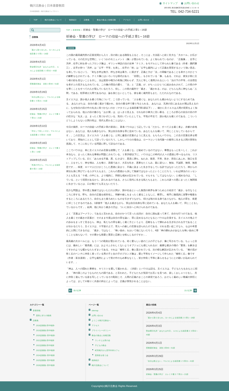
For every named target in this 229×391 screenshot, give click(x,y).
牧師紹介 (73, 20)
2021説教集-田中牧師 (45, 340)
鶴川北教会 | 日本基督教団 (47, 5)
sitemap (95, 310)
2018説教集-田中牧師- (45, 325)
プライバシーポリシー (101, 330)
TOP (36, 20)
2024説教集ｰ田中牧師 (45, 355)
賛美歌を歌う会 (101, 355)
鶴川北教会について (53, 20)
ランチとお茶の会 (102, 340)
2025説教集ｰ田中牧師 (45, 360)
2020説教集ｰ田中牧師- (45, 335)
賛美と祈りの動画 (43, 315)
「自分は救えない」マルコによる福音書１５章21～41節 (170, 361)
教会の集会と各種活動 (106, 20)
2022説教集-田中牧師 (45, 345)
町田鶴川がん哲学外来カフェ (107, 350)
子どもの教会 (100, 345)
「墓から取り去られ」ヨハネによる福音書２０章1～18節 (170, 318)
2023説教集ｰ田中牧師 (45, 350)
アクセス (127, 20)
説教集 (87, 20)
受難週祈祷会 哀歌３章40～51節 (44, 84)
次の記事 (188, 290)
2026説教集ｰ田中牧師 (45, 365)
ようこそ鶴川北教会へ (101, 320)
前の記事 (77, 290)
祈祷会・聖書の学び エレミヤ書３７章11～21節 (167, 374)
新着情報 (76, 30)
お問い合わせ (143, 20)
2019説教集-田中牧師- (45, 330)
